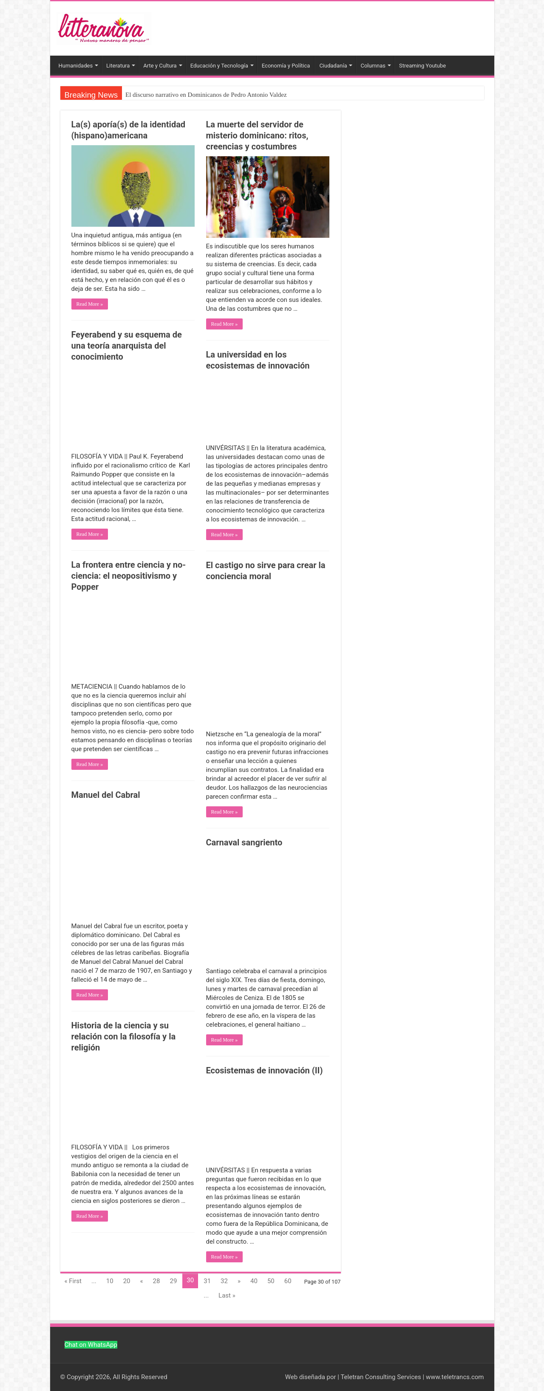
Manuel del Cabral (105, 795)
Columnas (372, 65)
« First (73, 1281)
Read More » (89, 304)
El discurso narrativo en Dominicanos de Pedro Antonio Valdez (206, 94)
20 (126, 1281)
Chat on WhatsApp (91, 1345)
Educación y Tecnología (219, 65)
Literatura (118, 65)
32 (224, 1281)
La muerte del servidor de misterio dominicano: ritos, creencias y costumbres (257, 135)
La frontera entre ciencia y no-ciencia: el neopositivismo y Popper (128, 576)
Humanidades (76, 65)
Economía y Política (286, 65)
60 (288, 1281)
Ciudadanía (333, 65)
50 (271, 1281)
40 (254, 1281)
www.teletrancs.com (455, 1377)
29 (173, 1281)
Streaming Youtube (422, 65)
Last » (226, 1295)
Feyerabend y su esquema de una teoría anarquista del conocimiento (126, 345)
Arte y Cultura (159, 65)
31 (207, 1281)
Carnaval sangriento (244, 842)
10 (109, 1281)
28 (156, 1281)
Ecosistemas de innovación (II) (264, 1070)
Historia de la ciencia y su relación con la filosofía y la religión (123, 1036)
